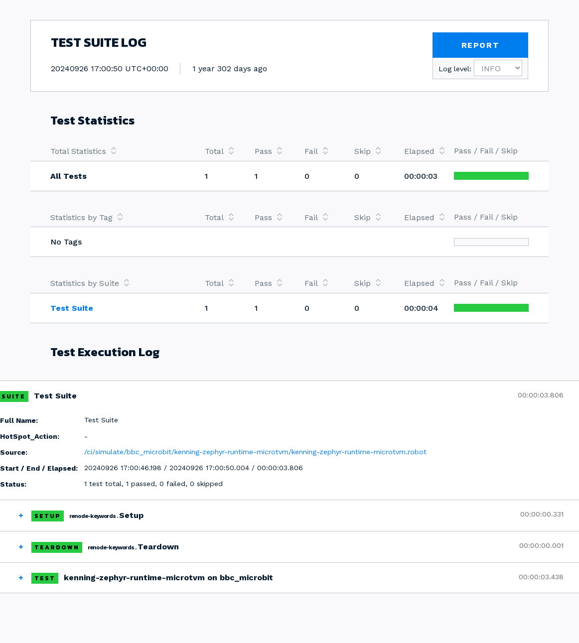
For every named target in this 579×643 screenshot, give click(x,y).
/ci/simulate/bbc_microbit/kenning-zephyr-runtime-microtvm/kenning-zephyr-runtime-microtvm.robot (255, 452)
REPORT (480, 45)
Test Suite (71, 308)
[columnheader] (117, 151)
